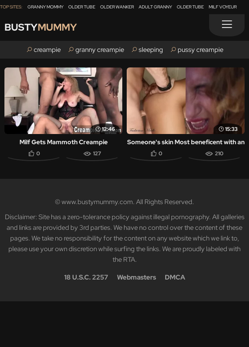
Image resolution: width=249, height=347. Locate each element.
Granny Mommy (45, 7)
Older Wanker (117, 7)
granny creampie (99, 49)
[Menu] (227, 25)
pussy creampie (200, 49)
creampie (47, 49)
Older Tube (81, 7)
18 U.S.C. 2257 (86, 277)
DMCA (175, 277)
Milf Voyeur (223, 7)
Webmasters (136, 277)
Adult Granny (155, 7)
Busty (40, 27)
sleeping (151, 49)
